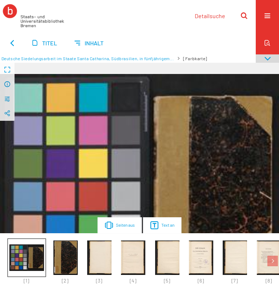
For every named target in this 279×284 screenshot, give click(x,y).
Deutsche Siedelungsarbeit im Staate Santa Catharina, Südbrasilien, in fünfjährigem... (87, 58)
